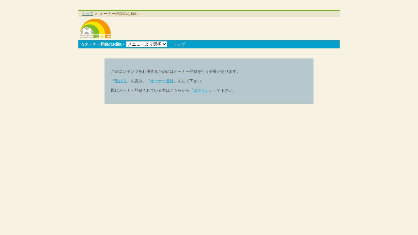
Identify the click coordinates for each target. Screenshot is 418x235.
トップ (87, 13)
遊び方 (121, 81)
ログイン (201, 90)
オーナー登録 (162, 81)
